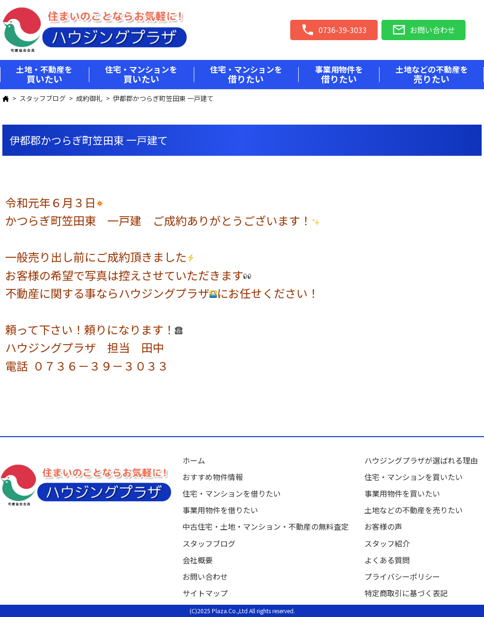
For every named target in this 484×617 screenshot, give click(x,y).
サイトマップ (205, 593)
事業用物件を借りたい (220, 510)
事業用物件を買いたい (402, 493)
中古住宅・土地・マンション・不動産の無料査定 (269, 526)
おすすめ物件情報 (212, 476)
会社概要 (197, 560)
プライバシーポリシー (402, 576)
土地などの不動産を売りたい (413, 510)
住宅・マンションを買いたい (413, 476)
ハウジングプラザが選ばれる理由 (421, 460)
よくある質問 (387, 560)
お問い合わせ (205, 576)
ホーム (193, 460)
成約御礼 (89, 98)
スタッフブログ (42, 98)
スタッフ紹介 (387, 543)
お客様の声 (383, 526)
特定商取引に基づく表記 (406, 593)
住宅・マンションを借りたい (231, 493)
